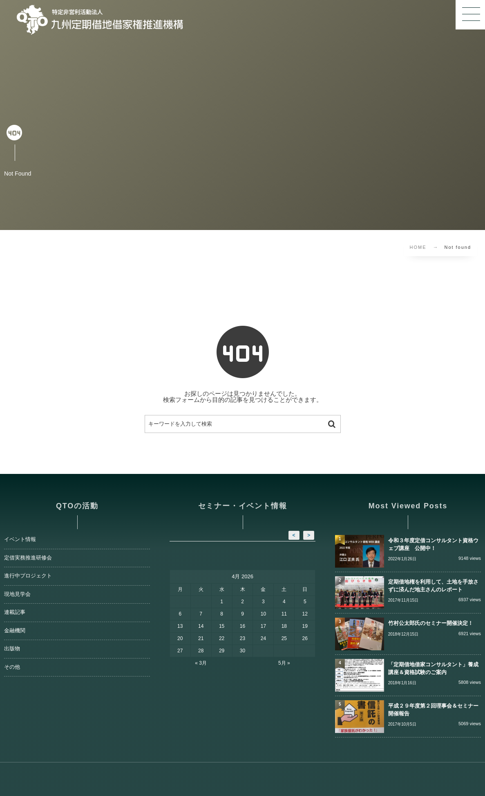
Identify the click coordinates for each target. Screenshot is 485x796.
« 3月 (201, 663)
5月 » (284, 663)
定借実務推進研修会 (28, 558)
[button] (470, 14)
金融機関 (14, 631)
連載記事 (14, 612)
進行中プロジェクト (28, 576)
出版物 (12, 649)
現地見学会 (17, 594)
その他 (12, 667)
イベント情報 (20, 539)
